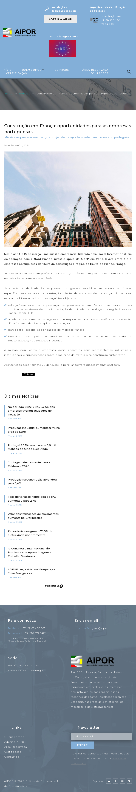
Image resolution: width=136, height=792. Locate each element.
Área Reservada (95, 69)
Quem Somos (31, 69)
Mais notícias (54, 586)
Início (7, 69)
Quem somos (14, 736)
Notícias (24, 93)
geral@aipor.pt (102, 628)
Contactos (99, 73)
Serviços (62, 69)
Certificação (16, 73)
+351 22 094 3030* (33, 628)
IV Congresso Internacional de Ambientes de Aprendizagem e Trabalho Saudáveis (29, 552)
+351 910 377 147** (35, 633)
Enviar (82, 745)
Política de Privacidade (41, 781)
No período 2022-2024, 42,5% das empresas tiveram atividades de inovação (31, 410)
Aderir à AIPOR (60, 19)
